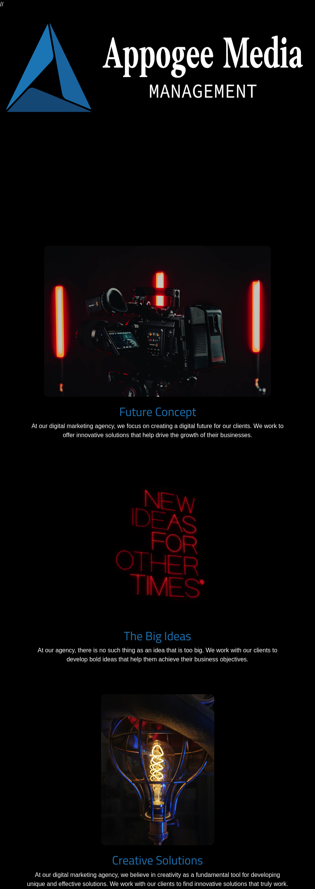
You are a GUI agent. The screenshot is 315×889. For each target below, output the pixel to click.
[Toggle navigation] (16, 160)
